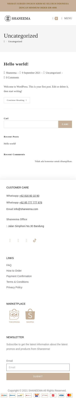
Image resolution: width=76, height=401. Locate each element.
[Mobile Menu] (65, 18)
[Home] (4, 41)
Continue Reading (18, 99)
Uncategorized (15, 41)
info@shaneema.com (26, 209)
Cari (6, 118)
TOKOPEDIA (14, 322)
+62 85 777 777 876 (30, 202)
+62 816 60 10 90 (29, 195)
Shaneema (11, 72)
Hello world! (16, 64)
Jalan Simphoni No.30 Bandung (26, 226)
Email (9, 360)
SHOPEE (30, 322)
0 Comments (12, 77)
